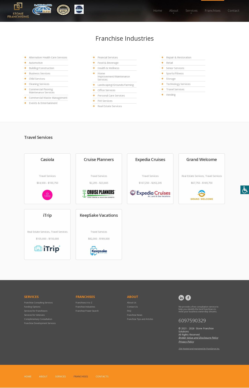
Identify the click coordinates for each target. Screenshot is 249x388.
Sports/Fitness (175, 73)
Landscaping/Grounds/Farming (116, 84)
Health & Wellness (108, 68)
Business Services (39, 73)
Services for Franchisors (35, 310)
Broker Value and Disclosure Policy (198, 338)
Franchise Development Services (40, 323)
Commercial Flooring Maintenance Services (42, 91)
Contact (233, 10)
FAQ (129, 310)
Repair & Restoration (178, 57)
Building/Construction (41, 68)
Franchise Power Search (87, 310)
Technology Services (178, 84)
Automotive (36, 62)
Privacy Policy (186, 342)
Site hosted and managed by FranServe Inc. (199, 349)
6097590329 (193, 320)
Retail (169, 62)
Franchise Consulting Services (38, 302)
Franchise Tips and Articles (140, 319)
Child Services (37, 78)
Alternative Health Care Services (48, 57)
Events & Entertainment (43, 103)
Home (157, 10)
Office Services (106, 90)
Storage (171, 78)
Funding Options (32, 306)
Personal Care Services (111, 95)
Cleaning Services (39, 84)
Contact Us (132, 306)
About (173, 10)
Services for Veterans (34, 315)
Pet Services (105, 100)
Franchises (213, 10)
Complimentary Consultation (38, 319)
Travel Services (175, 89)
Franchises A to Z (84, 302)
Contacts (102, 376)
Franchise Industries (85, 306)
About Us (131, 302)
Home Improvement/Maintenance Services (114, 76)
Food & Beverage (108, 62)
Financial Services (108, 57)
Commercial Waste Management (48, 97)
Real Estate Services (110, 106)
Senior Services (175, 68)
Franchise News (134, 315)
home (27, 376)
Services (192, 10)
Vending (171, 94)
